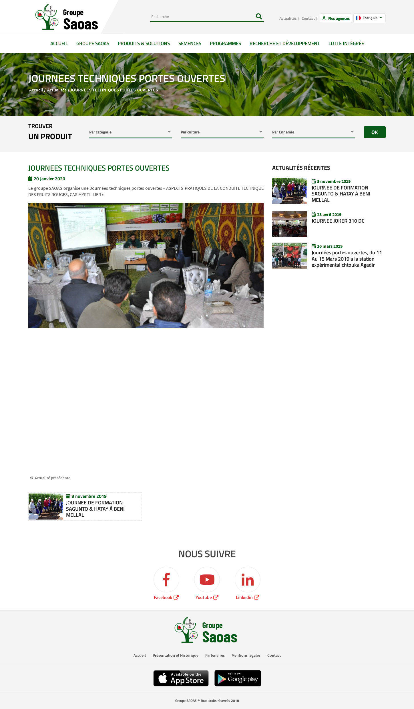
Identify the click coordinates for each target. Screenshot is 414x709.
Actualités (288, 18)
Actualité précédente (52, 477)
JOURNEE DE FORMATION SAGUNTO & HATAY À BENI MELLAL (95, 509)
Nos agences (338, 18)
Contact (308, 18)
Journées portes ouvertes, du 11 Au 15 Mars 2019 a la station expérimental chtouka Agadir (347, 259)
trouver (50, 132)
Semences (189, 43)
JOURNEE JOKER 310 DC (338, 221)
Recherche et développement (285, 43)
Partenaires (215, 655)
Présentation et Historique (175, 655)
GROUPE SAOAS (92, 43)
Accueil (61, 43)
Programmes (225, 43)
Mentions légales (246, 655)
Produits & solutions (144, 43)
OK (374, 132)
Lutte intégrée (346, 43)
